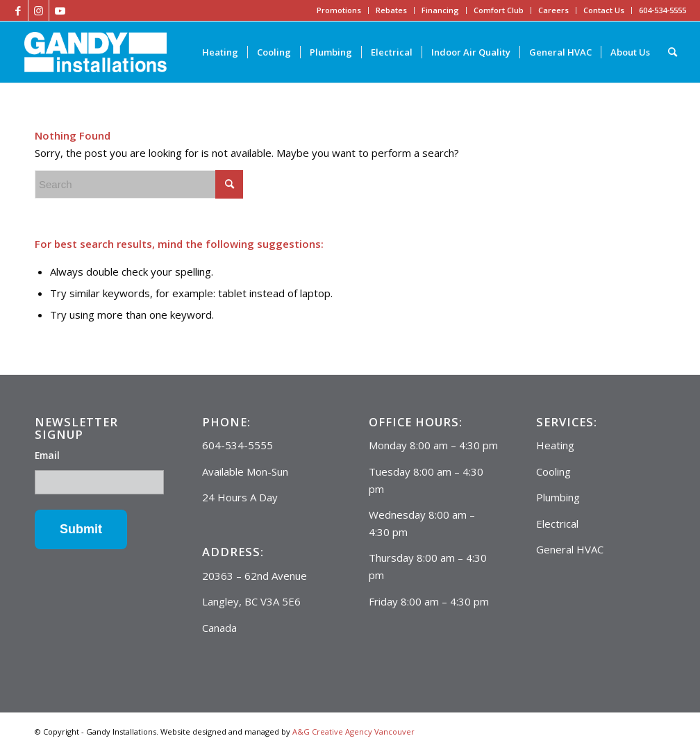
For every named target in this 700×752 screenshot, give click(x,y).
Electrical (557, 523)
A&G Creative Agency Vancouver (353, 731)
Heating (555, 445)
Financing (440, 10)
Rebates (391, 10)
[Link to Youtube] (59, 10)
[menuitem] (220, 52)
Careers (553, 10)
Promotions (339, 10)
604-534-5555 (662, 10)
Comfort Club (499, 10)
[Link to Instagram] (38, 10)
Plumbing (558, 497)
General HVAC (569, 549)
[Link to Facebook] (18, 10)
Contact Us (603, 10)
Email (47, 455)
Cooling (553, 471)
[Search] (672, 52)
